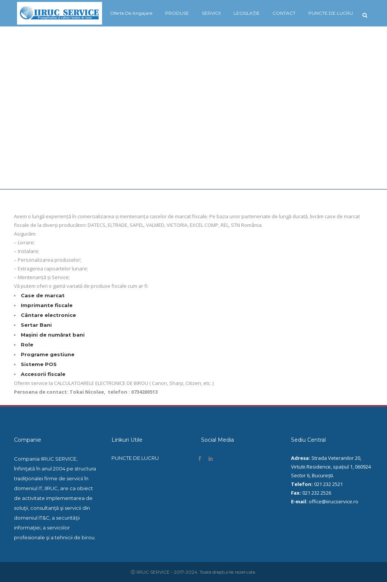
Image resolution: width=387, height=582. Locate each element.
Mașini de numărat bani (53, 335)
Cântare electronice (48, 315)
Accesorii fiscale (43, 374)
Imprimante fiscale (47, 305)
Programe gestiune (47, 354)
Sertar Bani (36, 325)
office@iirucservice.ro (333, 501)
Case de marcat (43, 295)
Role (27, 344)
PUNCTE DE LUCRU (135, 458)
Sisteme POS (39, 364)
